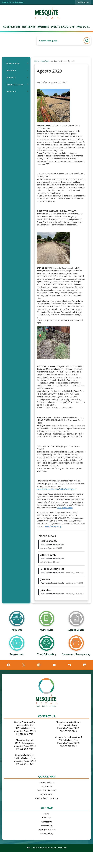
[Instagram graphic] (39, 665)
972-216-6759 (70, 746)
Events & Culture (14, 84)
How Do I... (11, 91)
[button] (87, 40)
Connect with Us (46, 782)
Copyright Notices (46, 829)
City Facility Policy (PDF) (46, 798)
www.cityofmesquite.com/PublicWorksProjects (56, 489)
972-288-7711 (26, 734)
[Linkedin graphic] (85, 665)
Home (36, 61)
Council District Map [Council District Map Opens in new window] (46, 790)
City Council (46, 786)
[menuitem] (11, 26)
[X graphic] (23, 665)
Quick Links (46, 776)
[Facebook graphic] (8, 665)
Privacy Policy (46, 833)
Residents (11, 70)
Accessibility (46, 825)
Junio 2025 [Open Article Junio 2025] (45, 590)
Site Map (46, 808)
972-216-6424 (26, 763)
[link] (83, 2)
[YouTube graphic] (54, 665)
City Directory (46, 794)
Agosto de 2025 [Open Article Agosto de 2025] (48, 554)
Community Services (25, 755)
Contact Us (46, 821)
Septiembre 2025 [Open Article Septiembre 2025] (48, 540)
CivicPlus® (62, 847)
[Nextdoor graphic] (69, 665)
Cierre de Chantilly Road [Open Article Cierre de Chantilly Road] (52, 568)
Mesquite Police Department (68, 737)
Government (12, 63)
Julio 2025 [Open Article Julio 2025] (45, 579)
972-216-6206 (70, 731)
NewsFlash (45, 61)
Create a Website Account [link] (13, 2)
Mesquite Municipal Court (68, 722)
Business (11, 77)
